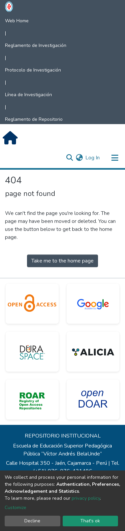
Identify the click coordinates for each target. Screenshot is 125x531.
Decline (32, 521)
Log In (92, 157)
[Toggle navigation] (114, 157)
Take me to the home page (62, 261)
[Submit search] (69, 158)
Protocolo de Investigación (33, 70)
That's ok (90, 521)
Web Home (17, 21)
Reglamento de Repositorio (34, 119)
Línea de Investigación (28, 94)
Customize (15, 507)
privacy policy (86, 498)
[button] (79, 158)
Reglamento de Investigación (35, 45)
